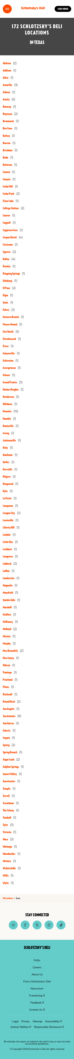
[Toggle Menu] (7, 8)
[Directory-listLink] (10, 63)
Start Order (63, 9)
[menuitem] (37, 960)
